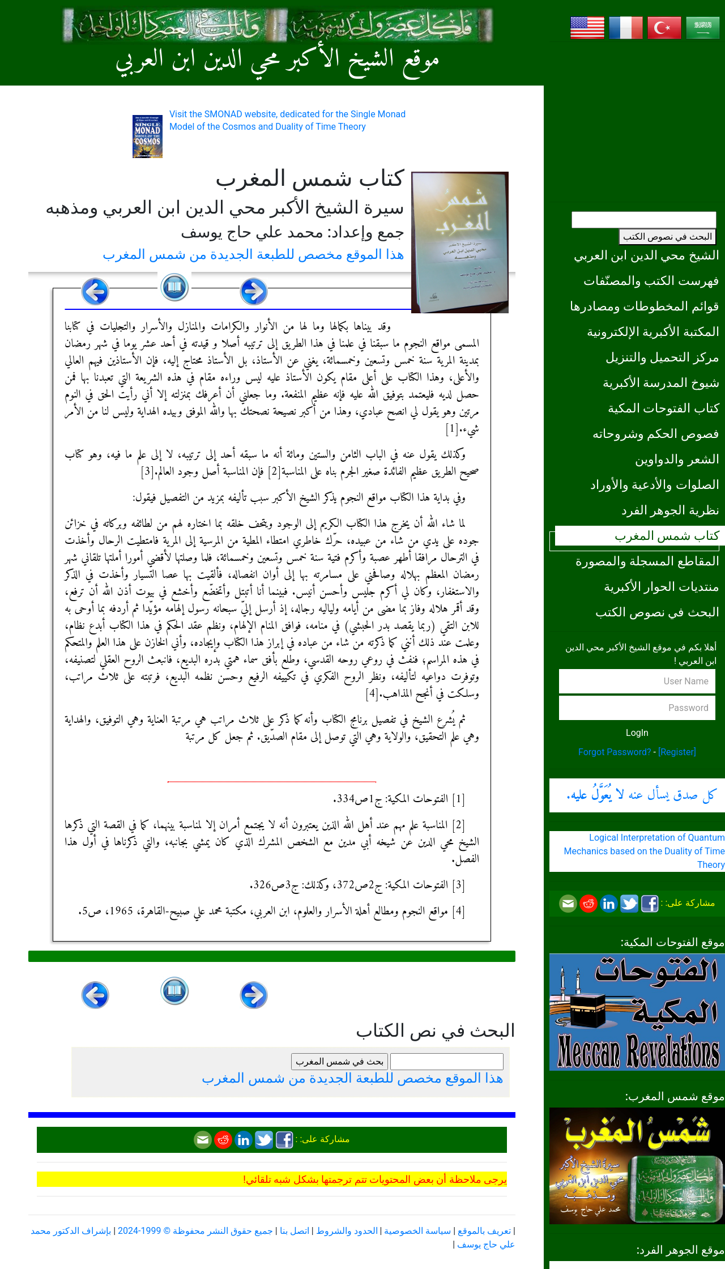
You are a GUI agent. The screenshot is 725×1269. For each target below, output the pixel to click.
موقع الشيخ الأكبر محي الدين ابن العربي (277, 59)
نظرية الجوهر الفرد (670, 510)
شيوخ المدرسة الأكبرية (661, 382)
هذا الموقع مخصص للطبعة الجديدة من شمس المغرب (253, 254)
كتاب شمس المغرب (667, 535)
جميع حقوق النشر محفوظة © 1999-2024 (195, 1230)
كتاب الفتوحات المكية (663, 408)
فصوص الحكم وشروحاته (655, 433)
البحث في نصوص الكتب (667, 236)
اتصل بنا (294, 1230)
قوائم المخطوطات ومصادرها (644, 306)
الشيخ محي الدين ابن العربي (646, 255)
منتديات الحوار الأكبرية (661, 586)
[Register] (677, 752)
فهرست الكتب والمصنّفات (651, 280)
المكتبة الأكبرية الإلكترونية (653, 331)
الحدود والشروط (347, 1230)
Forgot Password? (614, 752)
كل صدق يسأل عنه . (642, 795)
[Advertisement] (637, 122)
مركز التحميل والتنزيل (662, 357)
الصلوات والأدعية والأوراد (654, 484)
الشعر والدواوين (677, 459)
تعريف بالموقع (484, 1230)
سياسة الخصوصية (417, 1230)
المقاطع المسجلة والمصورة (647, 560)
